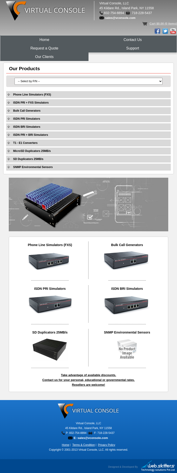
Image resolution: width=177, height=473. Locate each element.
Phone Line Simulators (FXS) (32, 94)
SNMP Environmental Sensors (33, 167)
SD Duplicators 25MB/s (28, 159)
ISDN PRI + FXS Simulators (31, 102)
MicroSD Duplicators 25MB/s (32, 151)
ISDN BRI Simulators (26, 126)
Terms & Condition (83, 445)
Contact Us (133, 40)
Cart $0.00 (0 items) (163, 23)
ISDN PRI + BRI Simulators (30, 134)
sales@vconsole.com (120, 18)
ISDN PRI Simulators (26, 118)
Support (132, 48)
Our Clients (44, 57)
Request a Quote (44, 48)
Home (44, 40)
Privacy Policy (106, 445)
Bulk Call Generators (27, 110)
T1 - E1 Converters (25, 143)
